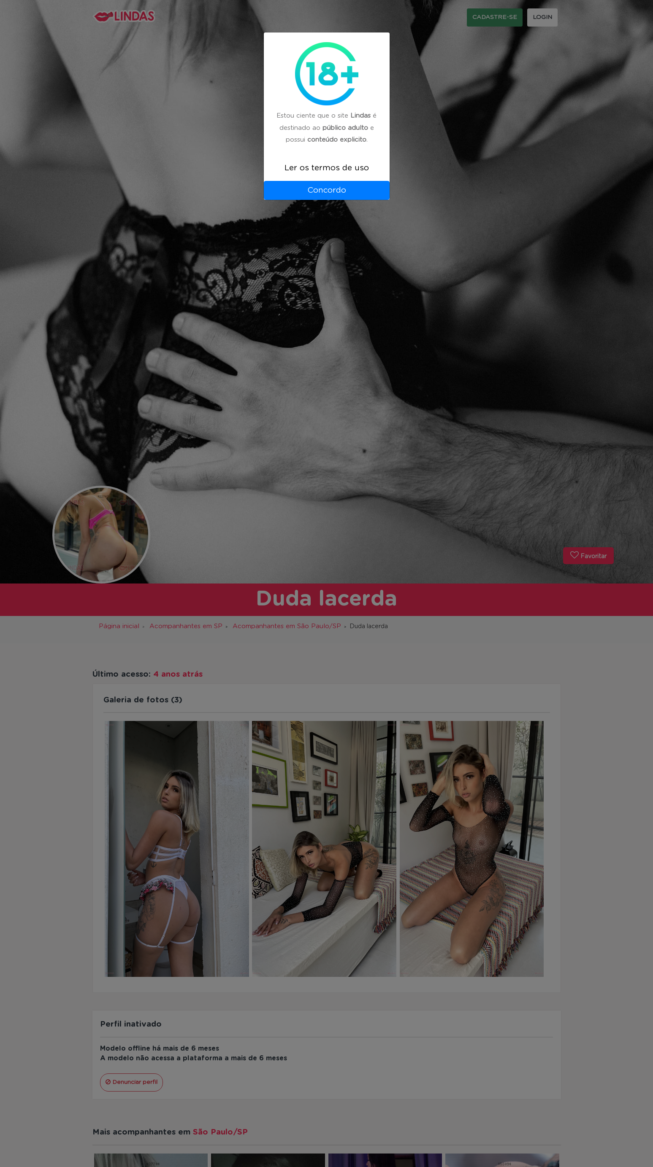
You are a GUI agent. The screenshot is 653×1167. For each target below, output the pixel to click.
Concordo (326, 190)
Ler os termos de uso (327, 168)
